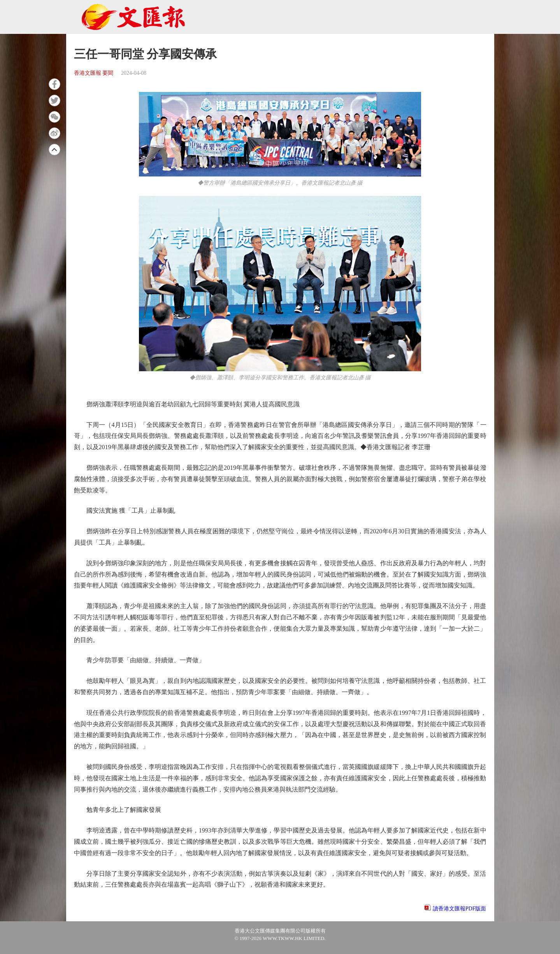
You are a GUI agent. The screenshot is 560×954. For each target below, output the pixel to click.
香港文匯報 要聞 (94, 73)
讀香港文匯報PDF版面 (459, 909)
